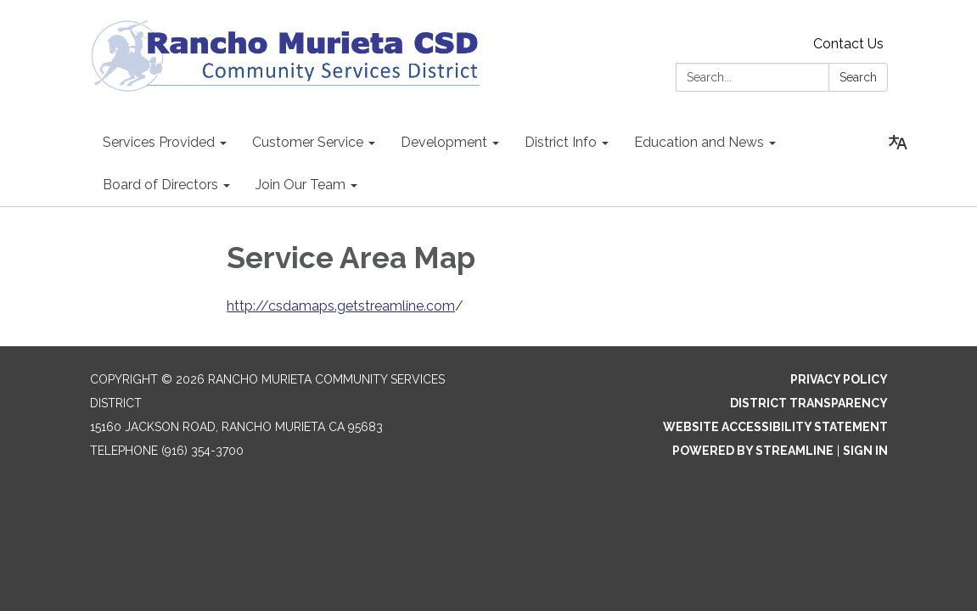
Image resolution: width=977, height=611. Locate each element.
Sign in (865, 450)
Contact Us (848, 44)
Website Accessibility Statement (775, 427)
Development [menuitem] (444, 142)
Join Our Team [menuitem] (300, 185)
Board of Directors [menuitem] (160, 185)
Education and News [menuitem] (699, 142)
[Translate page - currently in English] (898, 142)
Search (858, 77)
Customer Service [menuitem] (307, 142)
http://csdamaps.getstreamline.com (341, 306)
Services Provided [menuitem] (159, 142)
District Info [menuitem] (561, 142)
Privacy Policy (839, 379)
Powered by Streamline (753, 450)
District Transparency (809, 403)
